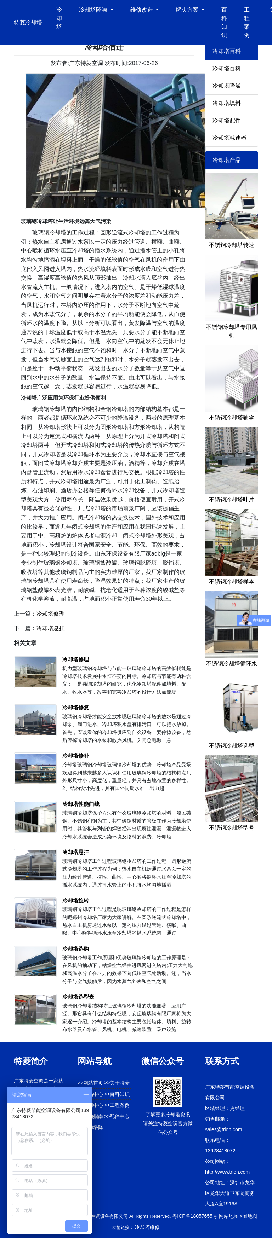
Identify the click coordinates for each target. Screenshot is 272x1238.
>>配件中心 (117, 1116)
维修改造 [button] (142, 10)
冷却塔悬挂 (50, 628)
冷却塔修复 (75, 707)
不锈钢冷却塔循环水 (231, 664)
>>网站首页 (90, 1083)
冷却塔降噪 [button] (94, 10)
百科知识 (224, 22)
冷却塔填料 (226, 103)
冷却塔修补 (75, 755)
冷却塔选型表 (78, 997)
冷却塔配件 (226, 120)
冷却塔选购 (75, 949)
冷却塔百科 (226, 68)
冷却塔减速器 (229, 138)
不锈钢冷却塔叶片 (231, 499)
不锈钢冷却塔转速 (231, 245)
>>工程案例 (117, 1105)
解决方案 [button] (188, 10)
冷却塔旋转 (75, 900)
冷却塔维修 (147, 1227)
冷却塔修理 (50, 614)
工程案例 (247, 22)
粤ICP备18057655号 (194, 1216)
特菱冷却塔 (28, 22)
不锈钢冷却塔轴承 (231, 417)
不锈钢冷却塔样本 (231, 582)
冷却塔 (59, 18)
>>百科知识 (117, 1094)
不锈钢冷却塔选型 (231, 746)
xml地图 (248, 1216)
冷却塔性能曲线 (81, 804)
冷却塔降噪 (226, 86)
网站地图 (229, 1216)
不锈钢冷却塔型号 (231, 828)
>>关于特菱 (117, 1083)
